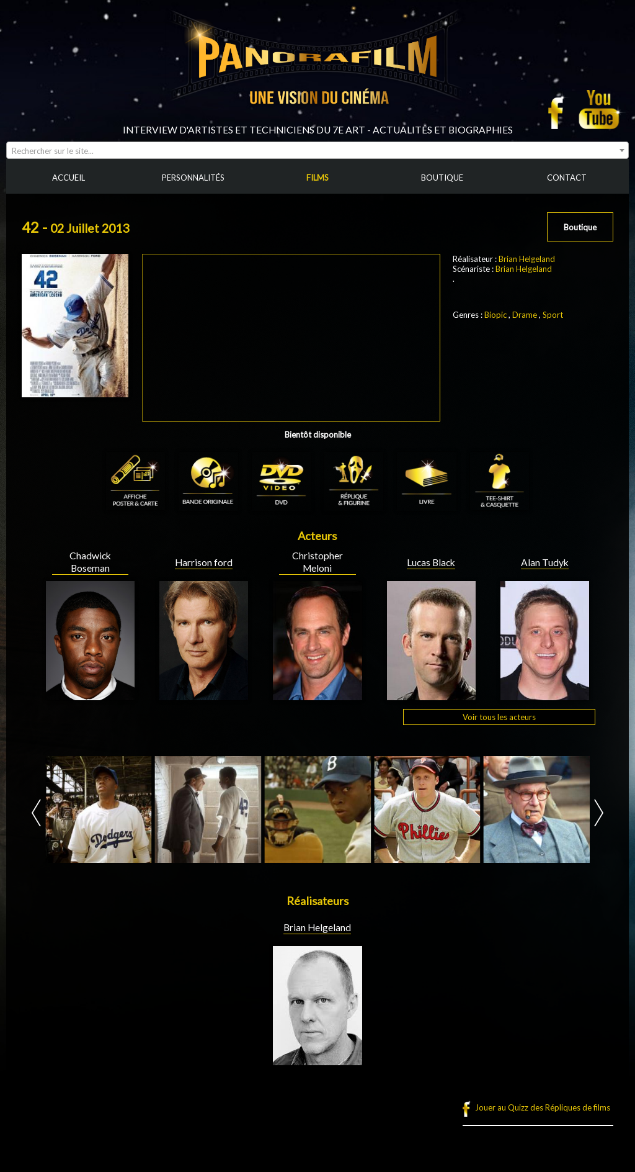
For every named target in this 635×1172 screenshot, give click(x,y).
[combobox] (317, 150)
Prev (36, 813)
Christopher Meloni (317, 562)
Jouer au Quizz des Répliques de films (542, 1107)
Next (598, 813)
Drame (524, 315)
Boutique (580, 227)
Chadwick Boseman (90, 562)
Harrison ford (204, 562)
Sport (553, 315)
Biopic (495, 315)
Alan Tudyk (545, 562)
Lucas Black (431, 562)
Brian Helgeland (527, 259)
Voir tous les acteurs (499, 717)
